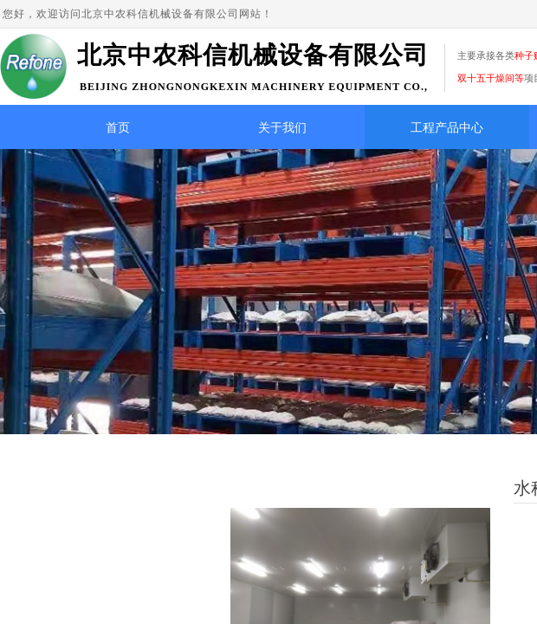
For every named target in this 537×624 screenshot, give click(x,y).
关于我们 (282, 127)
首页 (118, 127)
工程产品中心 (447, 127)
